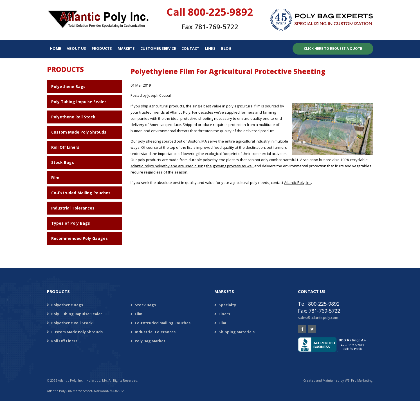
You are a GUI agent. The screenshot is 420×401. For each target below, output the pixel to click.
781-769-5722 (216, 26)
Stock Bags (62, 162)
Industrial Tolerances (73, 208)
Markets (126, 48)
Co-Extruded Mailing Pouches (81, 192)
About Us (76, 48)
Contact (190, 48)
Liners (224, 313)
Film (55, 177)
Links (210, 48)
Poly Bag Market (150, 340)
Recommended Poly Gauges (79, 238)
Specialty (227, 304)
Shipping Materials (237, 331)
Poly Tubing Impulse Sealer (78, 101)
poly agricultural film (243, 106)
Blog (226, 48)
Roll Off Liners (65, 147)
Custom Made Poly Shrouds (78, 132)
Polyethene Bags (68, 86)
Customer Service (158, 48)
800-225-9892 (220, 12)
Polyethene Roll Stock (73, 117)
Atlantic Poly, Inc (297, 182)
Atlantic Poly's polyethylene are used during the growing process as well (192, 165)
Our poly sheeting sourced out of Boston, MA (169, 141)
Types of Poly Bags (70, 223)
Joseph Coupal (159, 95)
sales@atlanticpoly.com (318, 317)
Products (102, 48)
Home (55, 48)
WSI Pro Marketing (358, 380)
